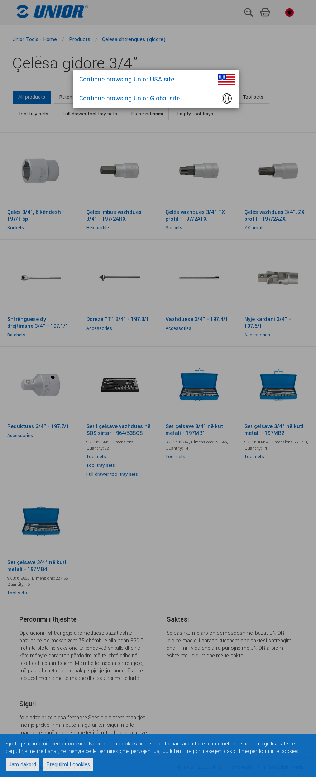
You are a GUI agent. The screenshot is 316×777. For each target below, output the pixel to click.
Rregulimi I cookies (68, 764)
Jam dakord (22, 764)
